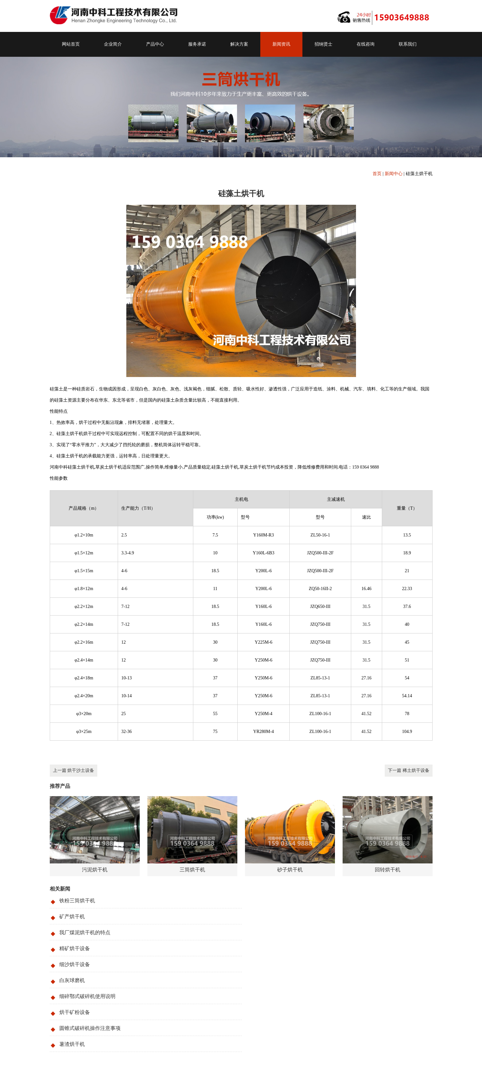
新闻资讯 (281, 44)
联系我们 (408, 44)
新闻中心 (394, 173)
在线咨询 (365, 44)
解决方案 (239, 44)
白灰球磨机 (267, 932)
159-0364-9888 (86, 1017)
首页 (377, 173)
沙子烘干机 (108, 1008)
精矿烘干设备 (270, 916)
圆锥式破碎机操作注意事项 (90, 964)
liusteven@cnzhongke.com (89, 1034)
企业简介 (113, 44)
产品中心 (155, 44)
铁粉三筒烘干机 (77, 900)
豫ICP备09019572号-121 (91, 1050)
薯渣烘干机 (267, 964)
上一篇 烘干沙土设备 (73, 770)
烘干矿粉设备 (270, 948)
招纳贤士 (323, 44)
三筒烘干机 (84, 1008)
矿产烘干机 (267, 900)
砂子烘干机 (131, 1008)
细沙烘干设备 (74, 932)
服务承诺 (197, 44)
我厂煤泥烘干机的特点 (84, 916)
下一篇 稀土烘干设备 (408, 770)
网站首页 (71, 44)
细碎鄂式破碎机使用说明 (87, 948)
